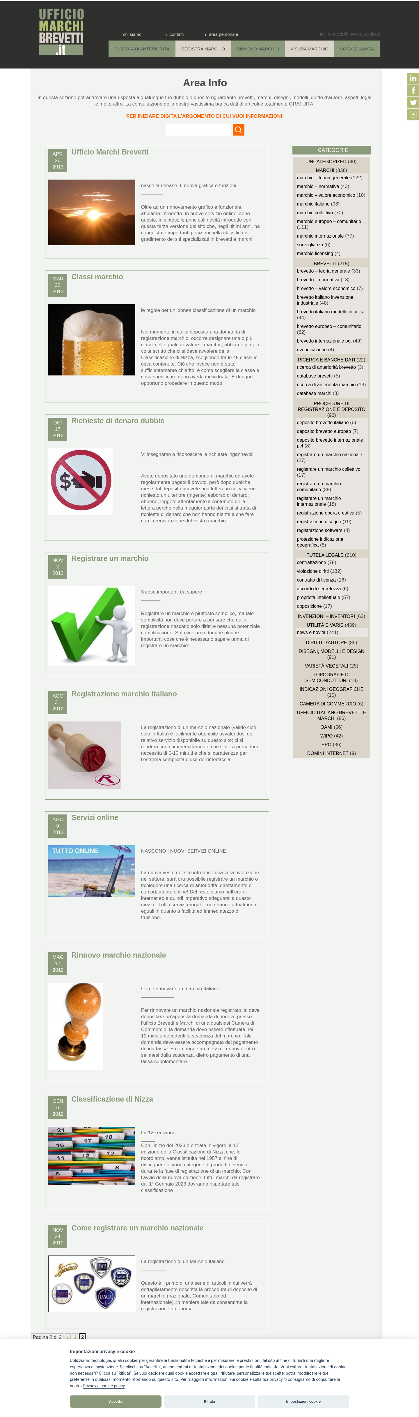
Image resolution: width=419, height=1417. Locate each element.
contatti (177, 34)
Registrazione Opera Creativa (325, 512)
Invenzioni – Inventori (326, 616)
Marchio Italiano (313, 203)
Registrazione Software (320, 530)
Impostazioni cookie (303, 1401)
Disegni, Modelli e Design (332, 651)
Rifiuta (209, 1401)
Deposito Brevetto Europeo (324, 431)
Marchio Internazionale (320, 235)
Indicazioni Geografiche (332, 689)
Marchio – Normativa (318, 186)
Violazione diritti (313, 571)
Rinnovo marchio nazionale (119, 955)
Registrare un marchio (110, 558)
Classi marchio (97, 277)
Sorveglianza (357, 48)
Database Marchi (314, 393)
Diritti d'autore (326, 642)
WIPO (326, 735)
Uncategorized (326, 161)
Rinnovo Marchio (258, 48)
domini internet (328, 753)
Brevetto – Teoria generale (323, 270)
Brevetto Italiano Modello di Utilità (331, 311)
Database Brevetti (315, 375)
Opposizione (309, 606)
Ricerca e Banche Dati (326, 359)
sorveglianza (310, 244)
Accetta (115, 1401)
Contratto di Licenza (316, 579)
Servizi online (95, 817)
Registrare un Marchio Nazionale (329, 454)
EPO (326, 744)
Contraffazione (311, 562)
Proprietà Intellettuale (318, 597)
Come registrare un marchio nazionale (138, 1228)
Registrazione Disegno (319, 521)
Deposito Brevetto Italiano (323, 422)
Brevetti (325, 263)
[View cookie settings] (260, 1373)
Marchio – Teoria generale (323, 177)
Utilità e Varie (325, 625)
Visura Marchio (310, 48)
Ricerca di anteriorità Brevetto (326, 367)
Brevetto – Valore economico (326, 288)
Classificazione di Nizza (112, 1099)
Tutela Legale (325, 555)
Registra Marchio (203, 48)
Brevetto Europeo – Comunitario (329, 326)
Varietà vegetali (326, 665)
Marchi (325, 170)
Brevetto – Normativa (318, 279)
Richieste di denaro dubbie (118, 421)
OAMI (327, 727)
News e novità (311, 632)
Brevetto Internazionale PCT (324, 340)
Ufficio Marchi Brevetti (110, 152)
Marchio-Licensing (315, 253)
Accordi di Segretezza (319, 588)
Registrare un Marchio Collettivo (329, 469)
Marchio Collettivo (315, 212)
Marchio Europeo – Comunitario (329, 221)
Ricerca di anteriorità (142, 48)
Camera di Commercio (328, 703)
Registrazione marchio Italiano (124, 694)
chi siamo (132, 34)
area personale (223, 34)
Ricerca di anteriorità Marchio (326, 384)
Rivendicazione (312, 349)
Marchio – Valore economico (326, 195)
